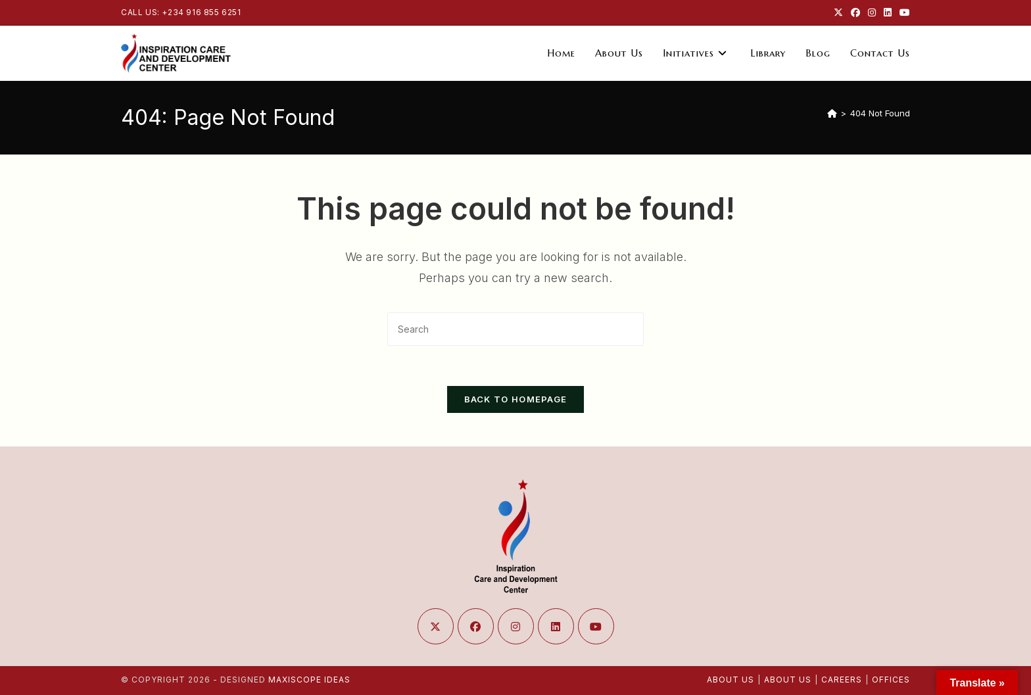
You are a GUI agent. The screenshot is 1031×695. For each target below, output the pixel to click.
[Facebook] (476, 626)
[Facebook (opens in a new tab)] (855, 12)
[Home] (832, 113)
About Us (730, 679)
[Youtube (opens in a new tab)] (903, 12)
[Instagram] (516, 626)
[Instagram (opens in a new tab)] (872, 12)
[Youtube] (596, 626)
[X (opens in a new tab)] (838, 12)
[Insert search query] (515, 329)
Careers (841, 679)
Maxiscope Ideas (309, 679)
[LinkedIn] (556, 626)
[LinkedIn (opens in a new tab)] (888, 12)
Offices (891, 679)
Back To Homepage (515, 399)
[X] (436, 626)
